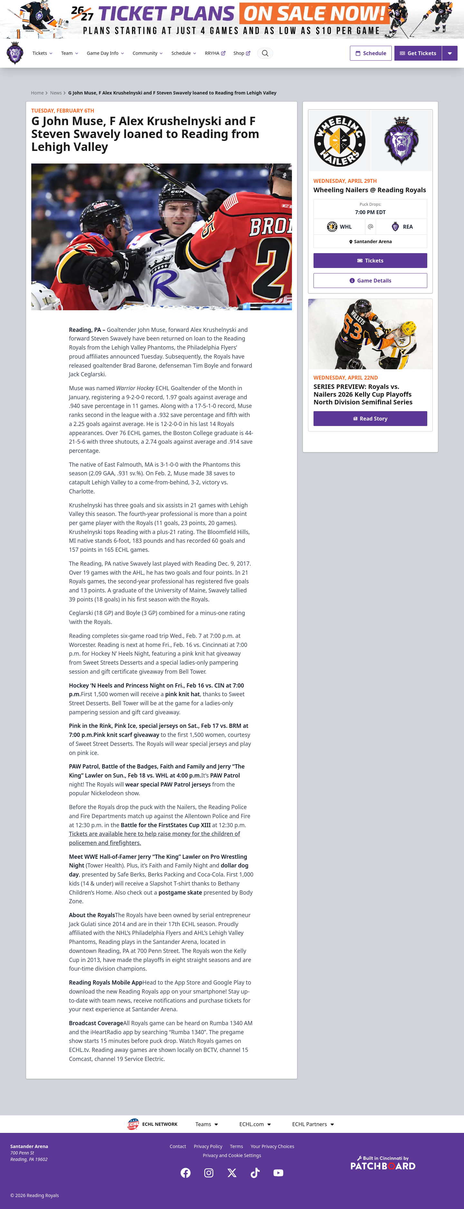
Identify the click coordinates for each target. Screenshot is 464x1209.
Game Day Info (106, 53)
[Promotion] (232, 19)
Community (148, 53)
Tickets (43, 53)
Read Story (370, 418)
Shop (242, 53)
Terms (236, 1146)
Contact (178, 1146)
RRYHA (215, 53)
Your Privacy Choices (272, 1146)
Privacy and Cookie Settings (232, 1155)
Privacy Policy (208, 1146)
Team (70, 53)
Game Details (370, 280)
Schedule (184, 53)
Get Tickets (418, 53)
